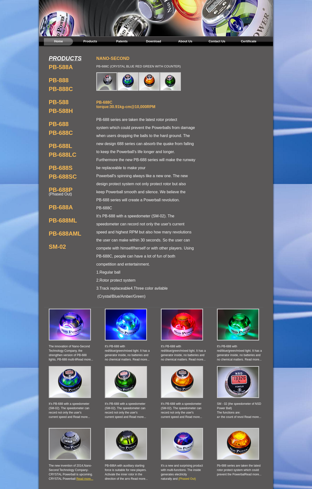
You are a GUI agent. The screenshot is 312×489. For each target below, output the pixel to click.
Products (90, 41)
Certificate (248, 41)
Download (153, 41)
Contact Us (217, 41)
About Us (185, 41)
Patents (122, 41)
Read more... (84, 359)
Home (58, 41)
